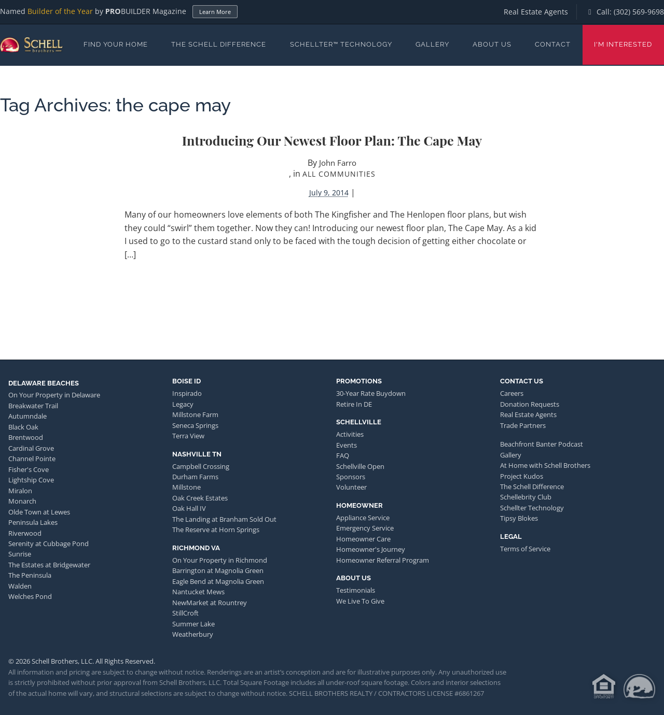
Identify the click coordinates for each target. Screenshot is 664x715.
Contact (553, 44)
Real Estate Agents (536, 12)
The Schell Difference (218, 44)
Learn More (215, 12)
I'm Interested (623, 44)
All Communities (339, 174)
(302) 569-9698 (639, 12)
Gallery (432, 44)
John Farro (337, 163)
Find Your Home (116, 44)
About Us (492, 44)
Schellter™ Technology (341, 44)
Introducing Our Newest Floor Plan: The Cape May (332, 140)
